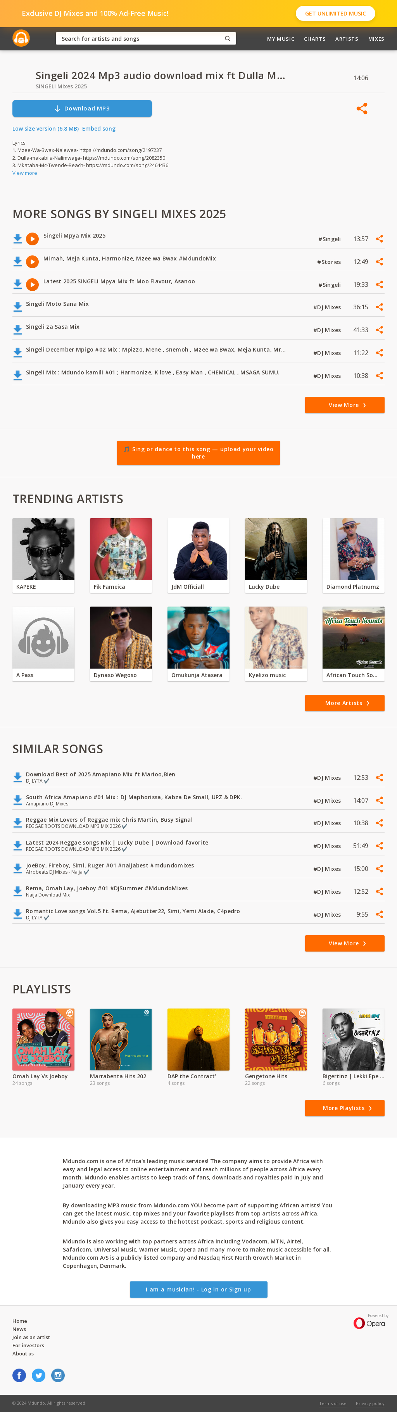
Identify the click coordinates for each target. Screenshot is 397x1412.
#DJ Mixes (328, 307)
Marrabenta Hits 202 (118, 1076)
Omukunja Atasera (197, 675)
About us (23, 1353)
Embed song (99, 128)
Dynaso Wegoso (115, 675)
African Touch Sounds (353, 675)
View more (24, 172)
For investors (28, 1345)
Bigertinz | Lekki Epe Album (354, 1076)
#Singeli (330, 239)
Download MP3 (82, 108)
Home (19, 1320)
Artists (347, 38)
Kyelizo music (267, 675)
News (19, 1329)
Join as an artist (31, 1337)
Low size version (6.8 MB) (45, 128)
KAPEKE (26, 586)
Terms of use (333, 1403)
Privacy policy (370, 1403)
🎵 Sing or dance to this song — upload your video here (198, 452)
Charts (315, 38)
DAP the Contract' (191, 1076)
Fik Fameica (109, 586)
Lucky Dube (264, 586)
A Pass (24, 675)
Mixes (376, 38)
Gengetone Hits (266, 1076)
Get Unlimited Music (335, 13)
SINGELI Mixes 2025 (61, 86)
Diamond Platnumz (352, 586)
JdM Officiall (187, 586)
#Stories (330, 262)
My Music (280, 38)
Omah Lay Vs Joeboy (40, 1076)
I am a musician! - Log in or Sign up (198, 1289)
